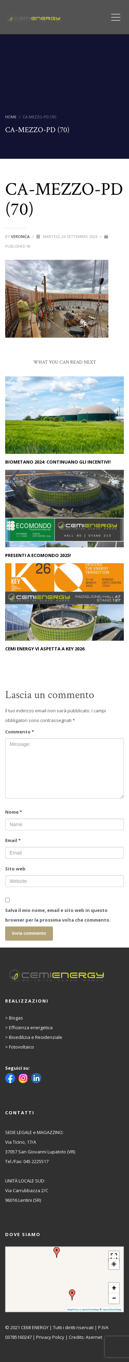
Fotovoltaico (21, 1047)
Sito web (15, 869)
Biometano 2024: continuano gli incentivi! (58, 462)
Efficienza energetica (31, 1027)
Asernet (94, 1337)
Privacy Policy (50, 1337)
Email (13, 840)
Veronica (21, 236)
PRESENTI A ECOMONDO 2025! (38, 555)
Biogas (16, 1018)
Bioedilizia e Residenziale (35, 1037)
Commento (19, 732)
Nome (13, 812)
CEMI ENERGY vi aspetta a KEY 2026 (44, 649)
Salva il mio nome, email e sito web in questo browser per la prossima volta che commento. (58, 915)
